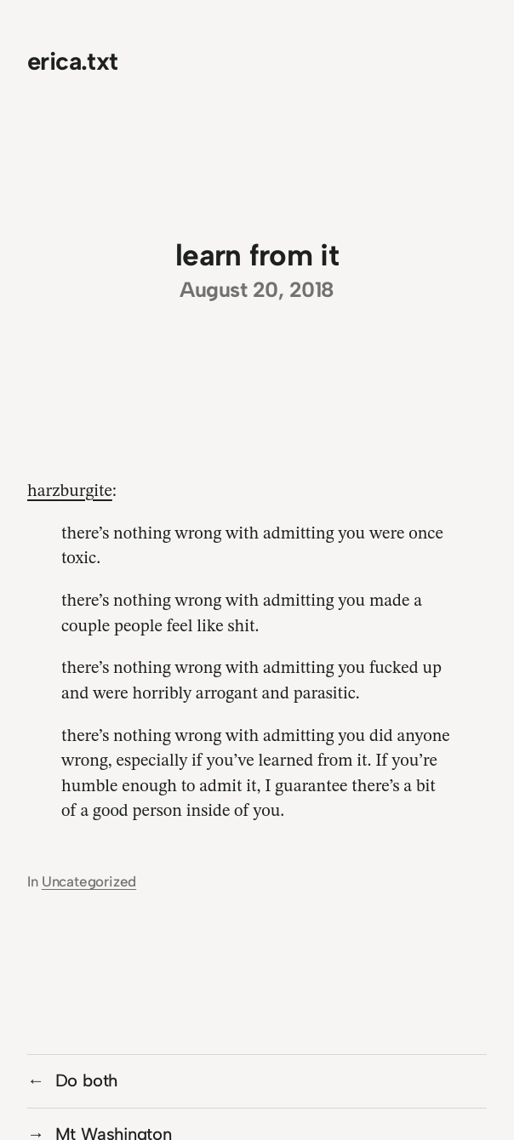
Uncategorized (89, 881)
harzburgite (69, 491)
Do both (86, 1080)
